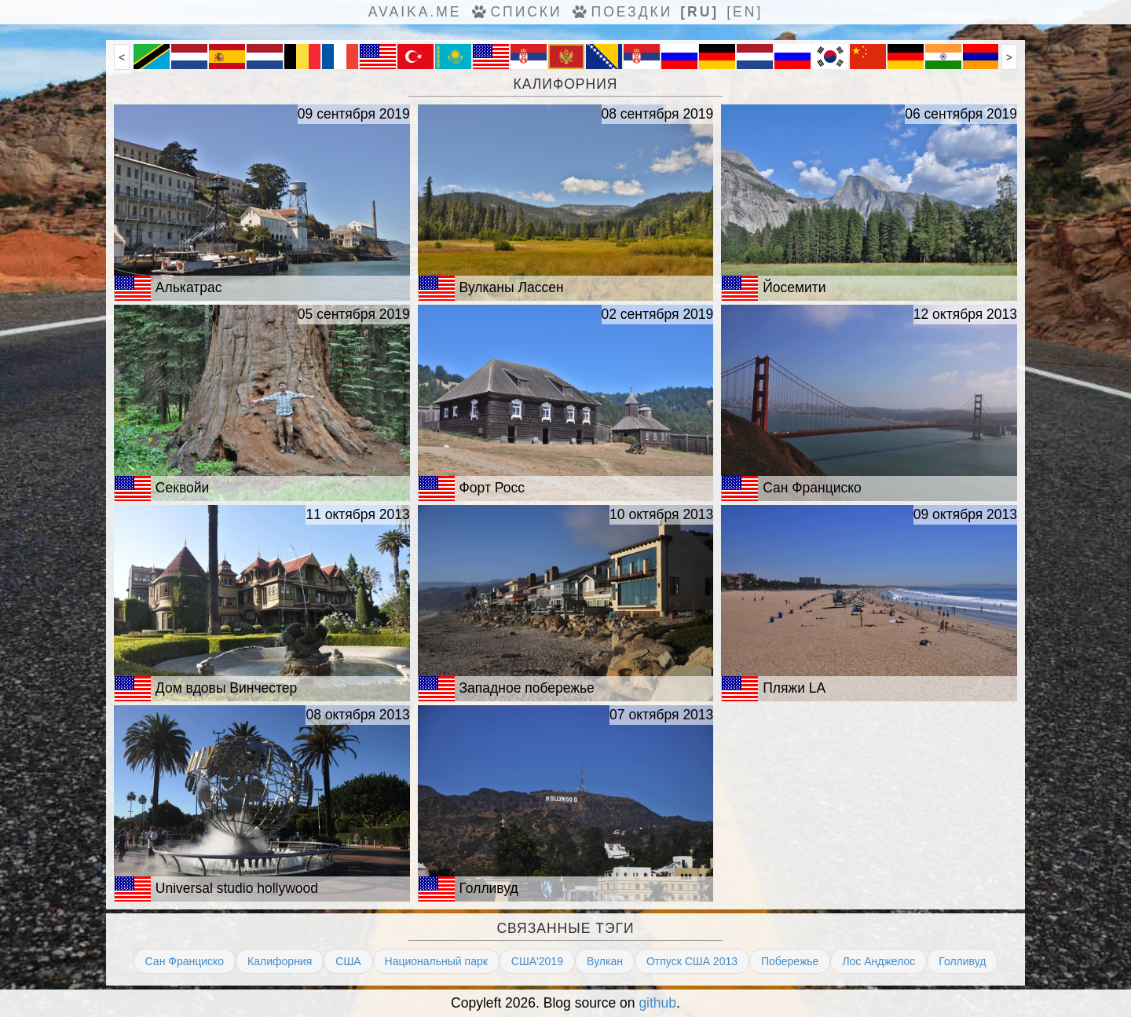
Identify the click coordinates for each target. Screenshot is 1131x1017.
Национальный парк (436, 961)
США (348, 961)
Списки (515, 12)
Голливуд (962, 961)
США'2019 (537, 961)
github (657, 1003)
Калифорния (279, 961)
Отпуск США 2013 (692, 961)
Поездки (621, 12)
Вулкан (605, 961)
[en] (745, 12)
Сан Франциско (185, 961)
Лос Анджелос (878, 961)
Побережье (789, 961)
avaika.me (415, 12)
